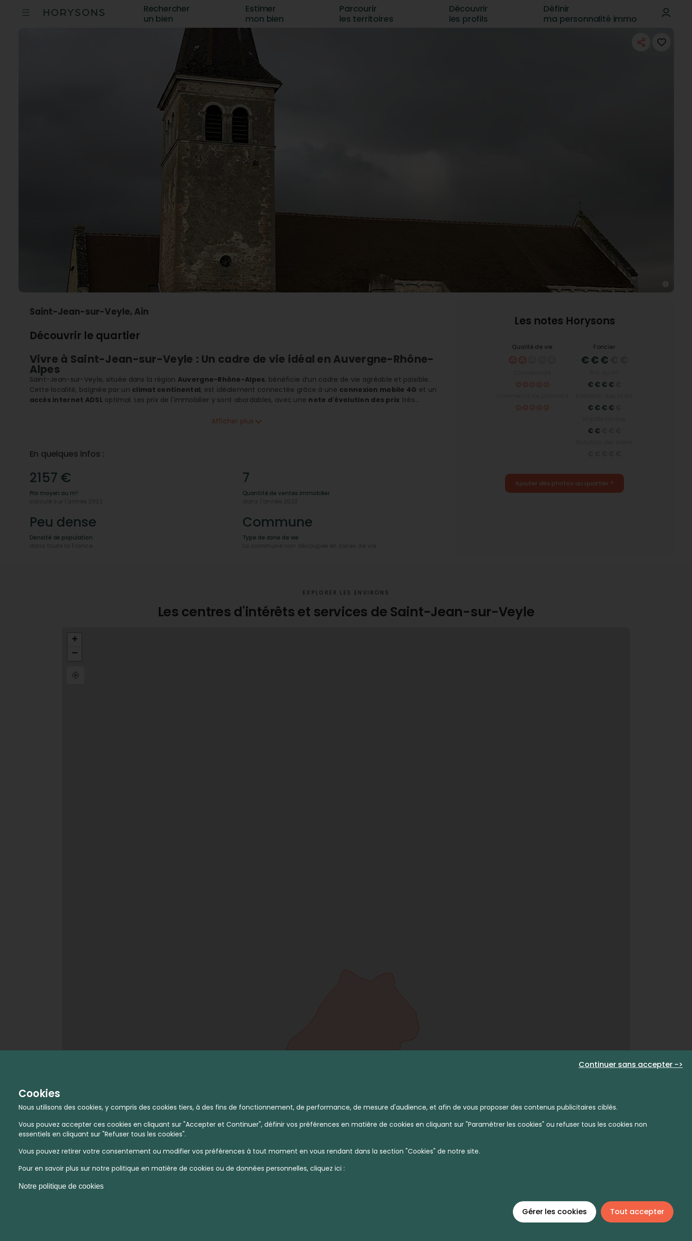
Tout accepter (637, 1211)
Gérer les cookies (554, 1211)
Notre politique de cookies (61, 1186)
